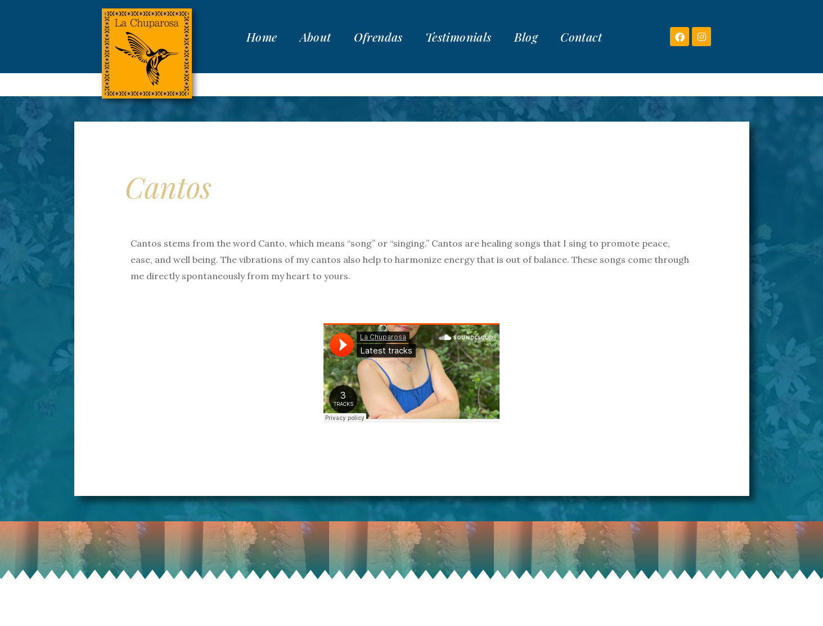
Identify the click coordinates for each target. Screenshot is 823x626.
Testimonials (458, 36)
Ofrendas (378, 36)
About (315, 36)
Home (261, 36)
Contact (581, 36)
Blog (526, 36)
